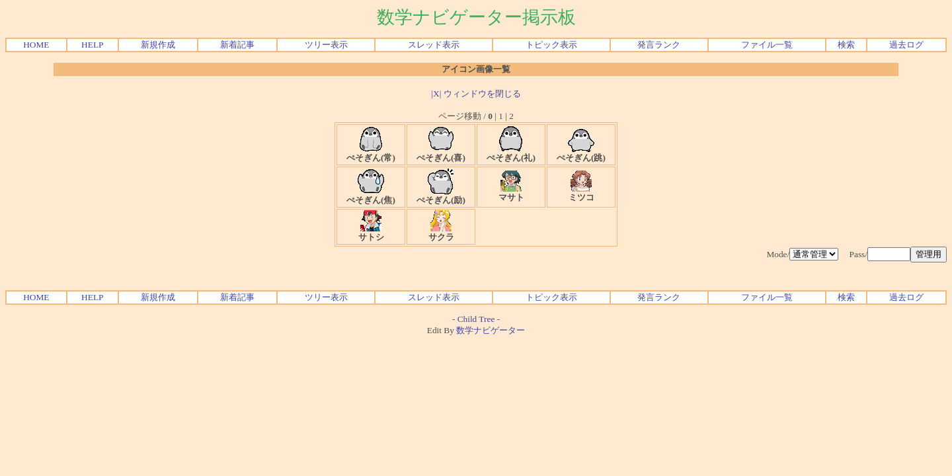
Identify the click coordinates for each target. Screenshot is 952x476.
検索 (846, 45)
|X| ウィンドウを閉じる (475, 94)
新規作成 (158, 45)
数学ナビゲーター (490, 330)
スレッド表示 (433, 45)
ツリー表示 (326, 45)
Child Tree (476, 319)
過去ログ (906, 45)
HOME (36, 45)
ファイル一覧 (767, 45)
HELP (92, 45)
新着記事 (237, 45)
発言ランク (658, 45)
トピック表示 (551, 45)
